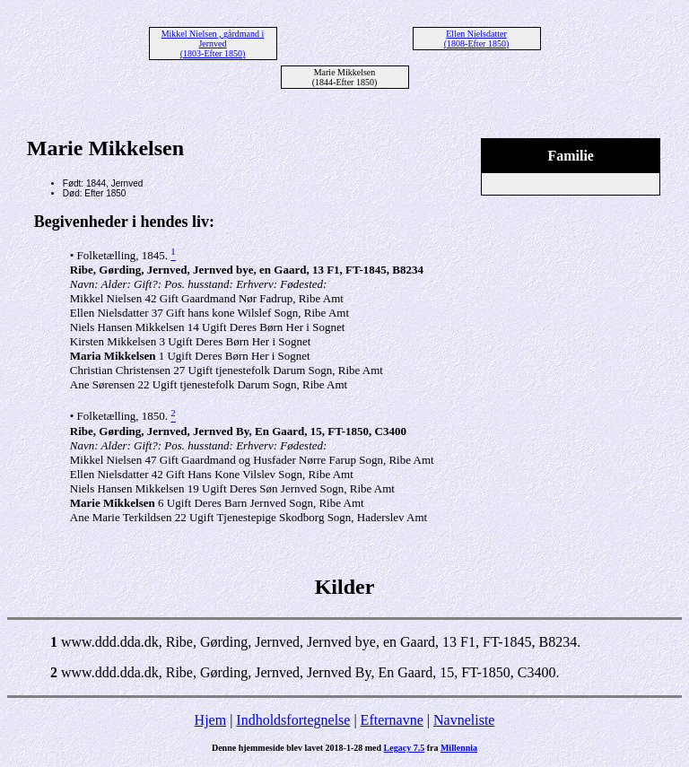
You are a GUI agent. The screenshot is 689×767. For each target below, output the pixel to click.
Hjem (211, 720)
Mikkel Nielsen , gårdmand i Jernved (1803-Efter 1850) (213, 43)
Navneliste (463, 720)
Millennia (458, 748)
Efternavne (392, 720)
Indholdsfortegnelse (293, 720)
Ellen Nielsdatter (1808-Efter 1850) (476, 38)
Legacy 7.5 (404, 748)
